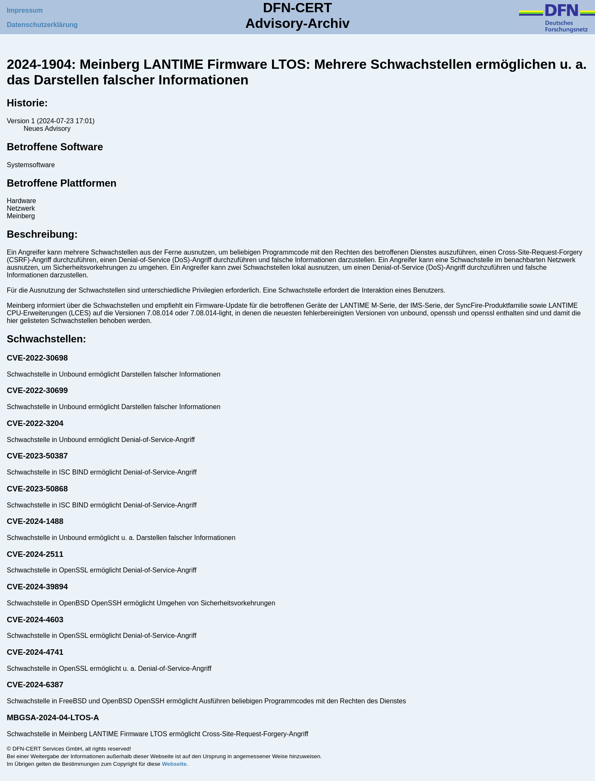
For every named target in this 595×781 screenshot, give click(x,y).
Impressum (25, 10)
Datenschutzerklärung (42, 24)
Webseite (174, 764)
